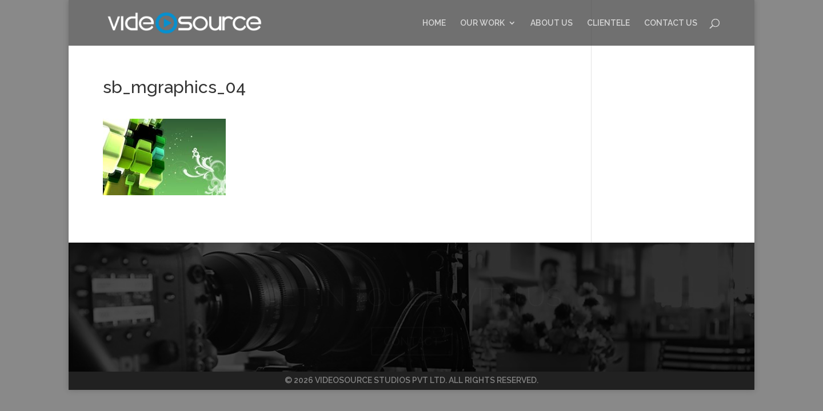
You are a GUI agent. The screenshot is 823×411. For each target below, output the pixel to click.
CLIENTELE (608, 23)
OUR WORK (482, 23)
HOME (434, 23)
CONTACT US (670, 23)
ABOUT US (551, 23)
